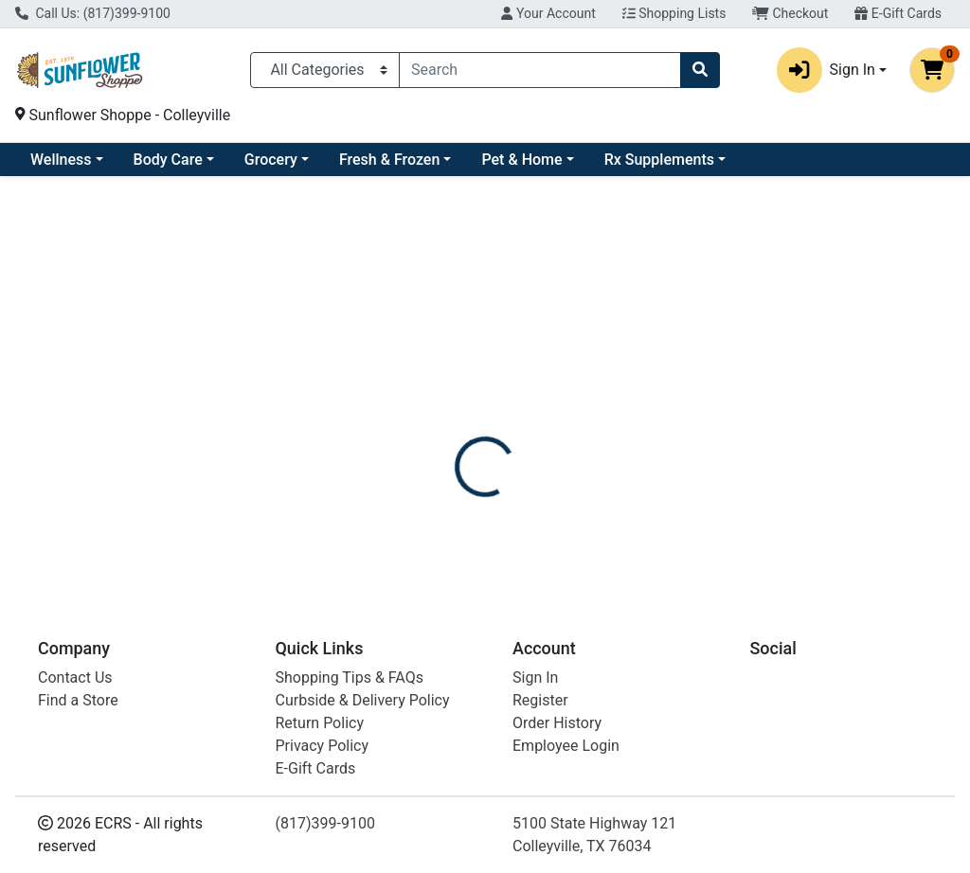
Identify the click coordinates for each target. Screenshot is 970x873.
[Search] (540, 70)
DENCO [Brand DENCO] (618, 490)
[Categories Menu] (325, 70)
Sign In (535, 677)
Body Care (321, 160)
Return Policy (320, 723)
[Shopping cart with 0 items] (932, 70)
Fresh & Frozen (543, 160)
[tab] (456, 419)
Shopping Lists (674, 13)
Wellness (214, 160)
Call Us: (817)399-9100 (93, 13)
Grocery (424, 160)
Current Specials (86, 160)
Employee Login (566, 746)
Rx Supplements (813, 160)
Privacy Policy (322, 746)
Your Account (548, 13)
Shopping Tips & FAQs (349, 677)
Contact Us (75, 677)
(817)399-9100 (325, 823)
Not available (822, 317)
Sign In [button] (826, 70)
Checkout (790, 13)
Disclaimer (539, 419)
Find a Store (78, 700)
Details (455, 419)
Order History (557, 723)
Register (540, 700)
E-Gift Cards (898, 13)
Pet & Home (675, 160)
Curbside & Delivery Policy (363, 700)
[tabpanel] (687, 508)
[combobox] (540, 70)
